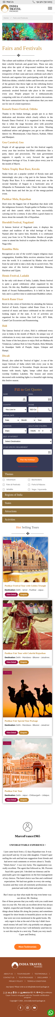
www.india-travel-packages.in (34, 1001)
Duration (7, 426)
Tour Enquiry (23, 974)
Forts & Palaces (38, 484)
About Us (8, 974)
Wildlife (9, 489)
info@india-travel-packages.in (38, 987)
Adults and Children (37, 426)
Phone (31, 405)
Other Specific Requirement (15, 447)
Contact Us (8, 977)
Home (6, 18)
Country (7, 405)
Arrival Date (8, 415)
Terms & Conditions (36, 981)
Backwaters (37, 480)
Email (30, 394)
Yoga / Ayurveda (39, 489)
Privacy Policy (16, 981)
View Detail (11, 595)
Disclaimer (42, 977)
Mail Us (10, 2)
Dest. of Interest (10, 437)
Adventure (11, 480)
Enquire (23, 595)
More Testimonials (28, 947)
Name (5, 394)
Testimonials (41, 974)
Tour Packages (26, 977)
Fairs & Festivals (13, 484)
